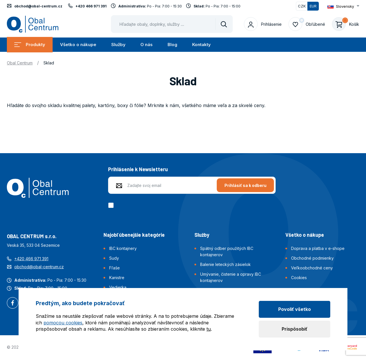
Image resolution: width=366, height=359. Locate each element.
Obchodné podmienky (312, 258)
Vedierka (117, 287)
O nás (146, 44)
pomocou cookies (62, 323)
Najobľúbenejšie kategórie (134, 235)
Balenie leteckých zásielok (225, 264)
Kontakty (201, 44)
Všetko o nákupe (78, 44)
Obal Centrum (20, 62)
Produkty (29, 44)
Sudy (114, 258)
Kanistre (116, 277)
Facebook (12, 303)
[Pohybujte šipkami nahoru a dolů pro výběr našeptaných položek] (172, 24)
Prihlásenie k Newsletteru (138, 169)
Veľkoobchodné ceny (312, 267)
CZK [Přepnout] (302, 6)
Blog (172, 44)
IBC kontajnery (123, 248)
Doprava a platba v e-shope (318, 248)
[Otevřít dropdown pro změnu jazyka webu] (343, 6)
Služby (118, 44)
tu (208, 329)
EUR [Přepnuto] (313, 6)
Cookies (299, 277)
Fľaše (114, 267)
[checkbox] (112, 205)
